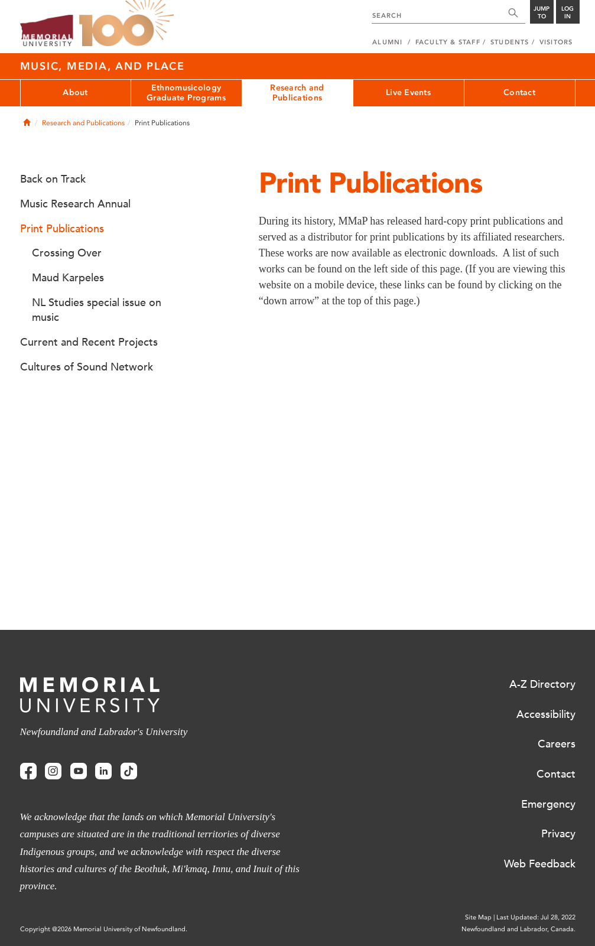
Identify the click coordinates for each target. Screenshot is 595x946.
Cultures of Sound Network (86, 366)
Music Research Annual (75, 203)
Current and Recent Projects (89, 342)
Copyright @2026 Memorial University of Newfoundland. (103, 929)
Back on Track (53, 179)
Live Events (408, 92)
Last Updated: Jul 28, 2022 (536, 917)
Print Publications (62, 228)
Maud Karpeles (68, 277)
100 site (126, 23)
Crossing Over (67, 252)
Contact (519, 92)
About (75, 92)
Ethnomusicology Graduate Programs (186, 93)
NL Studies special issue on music (96, 310)
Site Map (478, 917)
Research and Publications (297, 93)
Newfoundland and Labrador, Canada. (518, 929)
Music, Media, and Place (102, 66)
